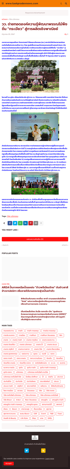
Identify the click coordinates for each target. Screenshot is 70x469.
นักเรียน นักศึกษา (32, 377)
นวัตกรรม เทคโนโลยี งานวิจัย (38, 372)
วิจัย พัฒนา (8, 400)
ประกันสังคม (31, 381)
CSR (35, 414)
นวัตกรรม (19, 372)
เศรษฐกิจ (44, 400)
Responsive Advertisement (35, 13)
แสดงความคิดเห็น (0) (35, 239)
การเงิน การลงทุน (49, 331)
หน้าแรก (4, 19)
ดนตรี (44, 354)
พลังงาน (44, 386)
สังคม (6, 409)
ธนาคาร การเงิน (9, 368)
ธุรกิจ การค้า (31, 368)
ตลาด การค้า (8, 358)
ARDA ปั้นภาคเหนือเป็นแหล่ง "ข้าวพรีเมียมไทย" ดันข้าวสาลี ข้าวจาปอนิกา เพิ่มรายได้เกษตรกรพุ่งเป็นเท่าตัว (35, 289)
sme (41, 418)
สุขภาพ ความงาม (10, 414)
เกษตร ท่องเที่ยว (9, 345)
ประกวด (60, 377)
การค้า (20, 331)
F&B (51, 414)
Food (60, 414)
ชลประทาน (25, 354)
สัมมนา (14, 409)
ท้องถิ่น (49, 358)
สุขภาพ (49, 409)
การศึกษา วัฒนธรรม (47, 335)
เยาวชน (20, 391)
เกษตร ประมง (52, 345)
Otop (34, 418)
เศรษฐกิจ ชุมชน (32, 404)
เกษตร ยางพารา (24, 349)
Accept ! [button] (9, 463)
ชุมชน (35, 354)
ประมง (56, 381)
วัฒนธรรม (31, 391)
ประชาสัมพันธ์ (45, 381)
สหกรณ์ (59, 404)
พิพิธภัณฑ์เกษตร (57, 386)
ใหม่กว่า (5, 245)
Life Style (24, 418)
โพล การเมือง (8, 391)
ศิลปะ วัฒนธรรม (31, 400)
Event (43, 414)
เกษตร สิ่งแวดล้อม (53, 349)
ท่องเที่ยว (59, 358)
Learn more (49, 459)
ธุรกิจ (21, 368)
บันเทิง (50, 377)
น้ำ (43, 377)
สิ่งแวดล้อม (38, 409)
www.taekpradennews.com (22, 3)
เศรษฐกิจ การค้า (57, 400)
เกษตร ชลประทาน (48, 340)
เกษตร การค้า (17, 340)
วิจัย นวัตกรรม (14, 19)
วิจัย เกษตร (50, 391)
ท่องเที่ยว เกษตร (9, 363)
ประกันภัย (19, 381)
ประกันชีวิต (7, 381)
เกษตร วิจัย (38, 349)
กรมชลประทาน (9, 331)
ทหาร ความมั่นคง (36, 358)
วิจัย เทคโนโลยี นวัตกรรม (12, 395)
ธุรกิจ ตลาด (8, 372)
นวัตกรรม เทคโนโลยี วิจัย (12, 377)
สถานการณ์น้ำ (47, 404)
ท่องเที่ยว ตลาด (25, 363)
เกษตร (6, 340)
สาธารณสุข (25, 409)
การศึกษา (32, 335)
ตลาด (52, 354)
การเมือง (22, 335)
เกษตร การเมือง (32, 340)
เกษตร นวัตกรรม (26, 345)
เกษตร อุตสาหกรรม (10, 354)
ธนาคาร (62, 363)
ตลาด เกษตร (21, 358)
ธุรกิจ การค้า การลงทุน (48, 368)
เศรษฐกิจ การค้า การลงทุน (13, 404)
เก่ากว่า (64, 245)
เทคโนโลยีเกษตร (41, 363)
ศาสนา (18, 400)
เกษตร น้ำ (39, 345)
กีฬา (60, 335)
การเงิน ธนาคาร (9, 335)
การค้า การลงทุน (33, 331)
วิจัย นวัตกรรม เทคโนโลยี (49, 395)
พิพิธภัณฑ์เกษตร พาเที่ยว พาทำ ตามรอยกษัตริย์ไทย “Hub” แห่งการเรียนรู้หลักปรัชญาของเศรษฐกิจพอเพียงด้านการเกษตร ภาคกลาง (43, 301)
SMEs (50, 418)
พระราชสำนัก (31, 386)
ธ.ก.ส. (53, 363)
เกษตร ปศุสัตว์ (9, 349)
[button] (3, 3)
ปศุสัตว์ (20, 386)
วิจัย (40, 391)
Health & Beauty (10, 418)
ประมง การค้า (8, 386)
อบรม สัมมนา (24, 414)
